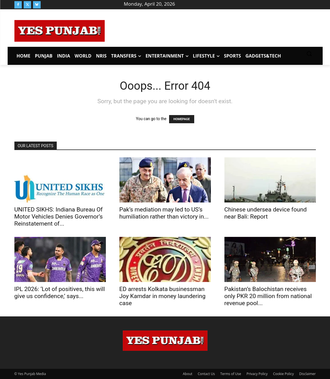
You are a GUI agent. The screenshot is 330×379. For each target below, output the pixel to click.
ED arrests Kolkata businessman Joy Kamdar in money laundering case (162, 296)
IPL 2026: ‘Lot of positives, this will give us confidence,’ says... (59, 292)
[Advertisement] (210, 30)
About (188, 373)
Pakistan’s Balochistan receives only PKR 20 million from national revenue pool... (268, 296)
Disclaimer (307, 373)
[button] (309, 53)
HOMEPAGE (181, 119)
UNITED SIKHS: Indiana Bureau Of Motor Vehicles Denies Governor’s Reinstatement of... (58, 216)
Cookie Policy (283, 373)
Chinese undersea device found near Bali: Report (265, 213)
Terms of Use (230, 373)
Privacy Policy (257, 373)
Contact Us (206, 373)
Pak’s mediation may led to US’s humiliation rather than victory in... (164, 213)
